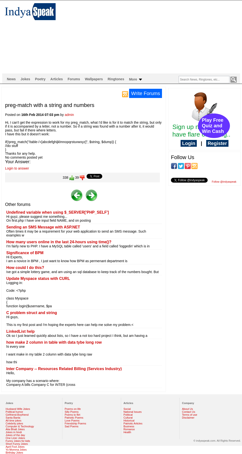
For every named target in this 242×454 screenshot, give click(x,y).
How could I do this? (25, 268)
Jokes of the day (15, 435)
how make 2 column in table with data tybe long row (54, 342)
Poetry (40, 79)
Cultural (128, 417)
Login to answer (17, 168)
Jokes (25, 79)
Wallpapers (94, 79)
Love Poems (72, 420)
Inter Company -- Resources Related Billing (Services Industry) (64, 369)
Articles (56, 79)
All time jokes (13, 420)
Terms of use (189, 414)
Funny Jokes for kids (18, 440)
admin (69, 115)
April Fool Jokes (15, 446)
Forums (74, 79)
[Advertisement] (145, 37)
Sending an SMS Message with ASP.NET (43, 227)
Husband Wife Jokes (18, 408)
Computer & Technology (20, 426)
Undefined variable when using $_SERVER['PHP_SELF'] (57, 212)
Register (217, 143)
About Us (187, 408)
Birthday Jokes (14, 452)
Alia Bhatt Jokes (15, 429)
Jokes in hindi (14, 432)
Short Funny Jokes (17, 443)
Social (127, 408)
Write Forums (145, 93)
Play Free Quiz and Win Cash (213, 125)
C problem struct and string (31, 313)
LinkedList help (20, 331)
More (136, 79)
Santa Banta (13, 417)
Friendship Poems (75, 423)
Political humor (14, 411)
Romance (129, 429)
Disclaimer (188, 417)
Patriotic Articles (133, 423)
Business (129, 426)
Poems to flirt (72, 414)
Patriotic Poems (74, 417)
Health (127, 432)
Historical (129, 420)
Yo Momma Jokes (16, 449)
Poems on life (73, 408)
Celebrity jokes (14, 423)
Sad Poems (72, 426)
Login (188, 143)
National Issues (133, 411)
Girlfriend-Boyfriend (17, 414)
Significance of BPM (25, 253)
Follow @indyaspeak (224, 181)
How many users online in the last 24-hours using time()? (58, 242)
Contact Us (188, 411)
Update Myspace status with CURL (38, 278)
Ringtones (116, 79)
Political (128, 414)
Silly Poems (72, 411)
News (11, 79)
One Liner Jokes (15, 438)
